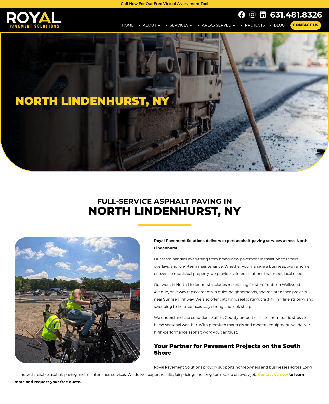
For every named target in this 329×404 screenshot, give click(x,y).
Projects (255, 25)
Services (179, 25)
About (149, 25)
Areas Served (216, 25)
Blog (279, 25)
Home (128, 25)
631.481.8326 (296, 15)
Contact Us (305, 25)
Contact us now (273, 374)
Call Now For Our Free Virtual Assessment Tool (164, 4)
